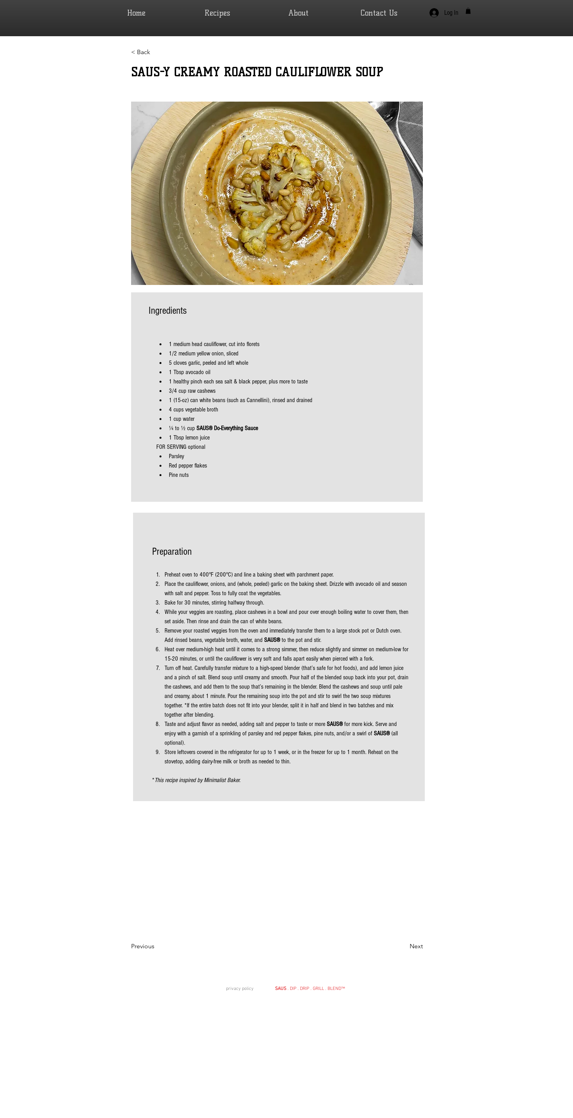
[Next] (403, 947)
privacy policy (240, 988)
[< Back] (156, 52)
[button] (468, 11)
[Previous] (156, 947)
